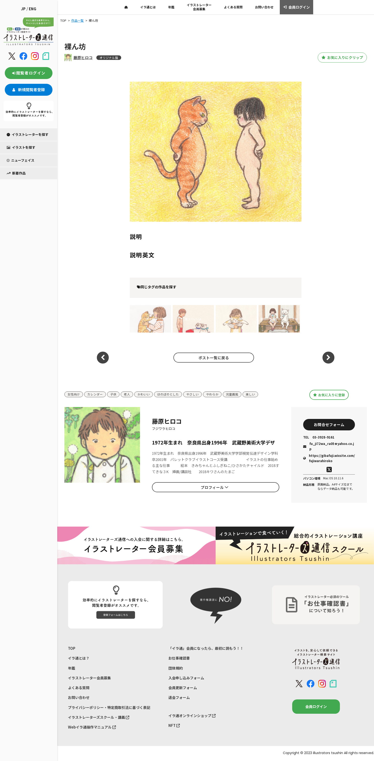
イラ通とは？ (78, 658)
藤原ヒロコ (83, 57)
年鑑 (171, 7)
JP (23, 8)
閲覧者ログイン (29, 73)
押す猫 (150, 319)
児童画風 (232, 394)
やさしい (192, 394)
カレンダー (95, 394)
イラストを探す (21, 147)
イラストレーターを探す (27, 134)
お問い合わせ (264, 7)
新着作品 (16, 173)
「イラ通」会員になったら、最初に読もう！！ (206, 648)
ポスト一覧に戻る (213, 357)
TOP (71, 648)
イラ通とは (148, 7)
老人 (127, 394)
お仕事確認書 (179, 658)
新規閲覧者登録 (28, 89)
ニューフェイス (20, 160)
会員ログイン (296, 7)
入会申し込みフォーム (186, 678)
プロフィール (215, 487)
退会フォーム (179, 698)
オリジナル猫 (108, 57)
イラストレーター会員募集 (199, 7)
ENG (32, 8)
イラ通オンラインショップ (192, 716)
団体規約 (175, 668)
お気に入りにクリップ (340, 57)
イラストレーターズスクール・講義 (98, 717)
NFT (174, 726)
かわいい (143, 394)
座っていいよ (193, 319)
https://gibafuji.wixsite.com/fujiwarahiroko (329, 458)
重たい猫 (236, 319)
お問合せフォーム (329, 425)
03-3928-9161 (318, 437)
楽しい (250, 394)
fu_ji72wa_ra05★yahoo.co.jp (328, 447)
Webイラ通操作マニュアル (92, 727)
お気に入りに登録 (329, 394)
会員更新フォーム (182, 688)
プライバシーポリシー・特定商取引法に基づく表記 (109, 708)
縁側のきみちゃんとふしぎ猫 (279, 319)
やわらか (212, 394)
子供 (113, 394)
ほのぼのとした (168, 394)
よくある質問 (233, 7)
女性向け (74, 394)
